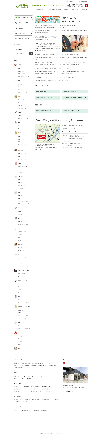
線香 (19, 325)
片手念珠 (20, 234)
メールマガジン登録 (34, 410)
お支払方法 (27, 399)
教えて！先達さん (18, 376)
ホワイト (20, 284)
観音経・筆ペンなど (23, 250)
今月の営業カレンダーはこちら (76, 138)
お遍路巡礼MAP (18, 367)
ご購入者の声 (19, 28)
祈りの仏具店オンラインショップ (22, 391)
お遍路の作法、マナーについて (44, 97)
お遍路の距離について (42, 91)
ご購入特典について (45, 399)
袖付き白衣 (20, 84)
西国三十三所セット (23, 71)
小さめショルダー (22, 260)
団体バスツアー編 (18, 365)
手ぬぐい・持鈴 (22, 338)
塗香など (20, 344)
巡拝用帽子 (20, 105)
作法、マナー (17, 378)
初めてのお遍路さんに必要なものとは (41, 363)
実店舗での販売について (22, 33)
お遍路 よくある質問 (21, 22)
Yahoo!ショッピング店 (29, 389)
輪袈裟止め (20, 128)
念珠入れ (20, 240)
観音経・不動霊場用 (23, 224)
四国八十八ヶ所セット (23, 68)
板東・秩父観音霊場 (23, 201)
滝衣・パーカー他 (22, 92)
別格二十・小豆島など (23, 203)
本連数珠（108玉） (22, 231)
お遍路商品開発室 (18, 389)
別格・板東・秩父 (22, 159)
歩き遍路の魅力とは (42, 365)
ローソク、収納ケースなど (24, 328)
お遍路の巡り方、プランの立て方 (49, 376)
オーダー (20, 292)
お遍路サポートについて (22, 38)
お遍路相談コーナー (46, 386)
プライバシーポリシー (33, 402)
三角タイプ (20, 99)
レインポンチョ (22, 299)
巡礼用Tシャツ (21, 273)
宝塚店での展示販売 (35, 386)
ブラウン (20, 289)
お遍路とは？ (17, 363)
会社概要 (16, 386)
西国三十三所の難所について (71, 111)
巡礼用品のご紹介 (26, 363)
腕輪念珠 (20, 237)
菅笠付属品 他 (22, 108)
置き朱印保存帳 (22, 172)
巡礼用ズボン (21, 89)
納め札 (19, 211)
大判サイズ (20, 169)
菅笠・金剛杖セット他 (23, 76)
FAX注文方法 (55, 399)
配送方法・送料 (35, 399)
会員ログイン (77, 1)
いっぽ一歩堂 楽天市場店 (42, 389)
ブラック (20, 286)
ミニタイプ (20, 263)
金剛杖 (19, 115)
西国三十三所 (21, 139)
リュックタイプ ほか (23, 266)
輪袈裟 (19, 126)
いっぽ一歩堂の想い (24, 386)
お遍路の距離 (27, 376)
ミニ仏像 (20, 341)
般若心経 (20, 247)
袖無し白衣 (20, 86)
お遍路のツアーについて (70, 91)
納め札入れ (20, 214)
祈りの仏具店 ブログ (36, 391)
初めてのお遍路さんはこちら (23, 17)
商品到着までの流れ (19, 399)
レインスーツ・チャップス (24, 302)
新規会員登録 (84, 1)
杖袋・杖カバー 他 (23, 118)
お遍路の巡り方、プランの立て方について (75, 97)
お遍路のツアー (35, 376)
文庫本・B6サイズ (22, 166)
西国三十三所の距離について (43, 111)
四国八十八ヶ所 (22, 136)
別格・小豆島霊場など (23, 315)
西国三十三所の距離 (26, 378)
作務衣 (19, 276)
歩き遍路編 (33, 365)
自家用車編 (26, 365)
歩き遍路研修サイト (48, 391)
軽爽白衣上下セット (23, 73)
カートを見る (68, 363)
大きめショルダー (22, 258)
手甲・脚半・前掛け (23, 336)
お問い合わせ (44, 410)
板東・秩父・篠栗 (22, 144)
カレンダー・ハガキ (23, 318)
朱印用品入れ (21, 188)
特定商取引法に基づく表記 (20, 402)
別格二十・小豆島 (22, 141)
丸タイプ (20, 102)
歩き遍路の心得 (52, 365)
